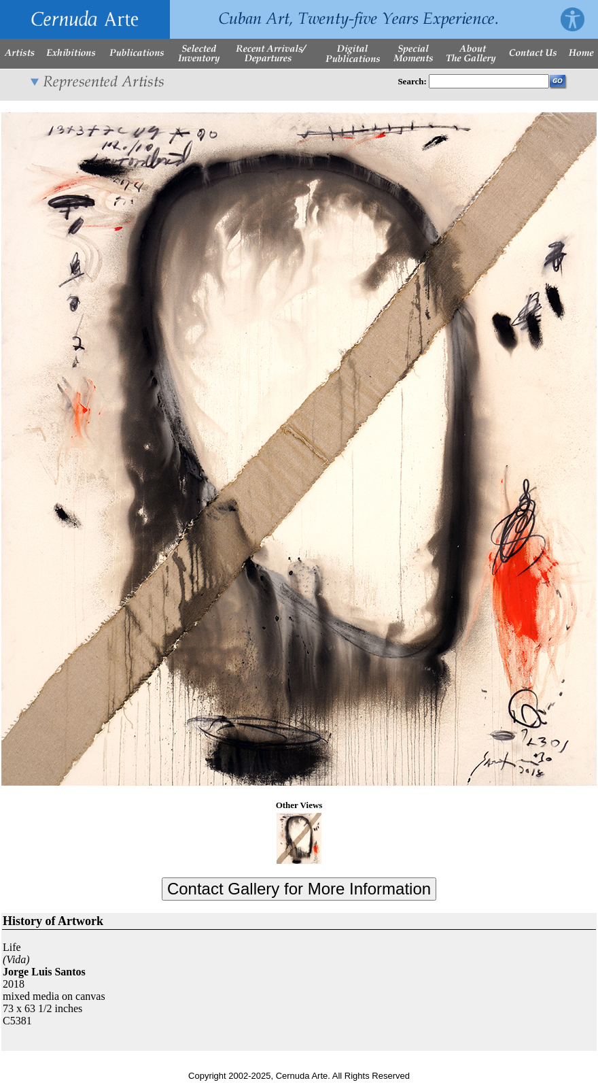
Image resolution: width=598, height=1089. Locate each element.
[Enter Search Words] (489, 81)
